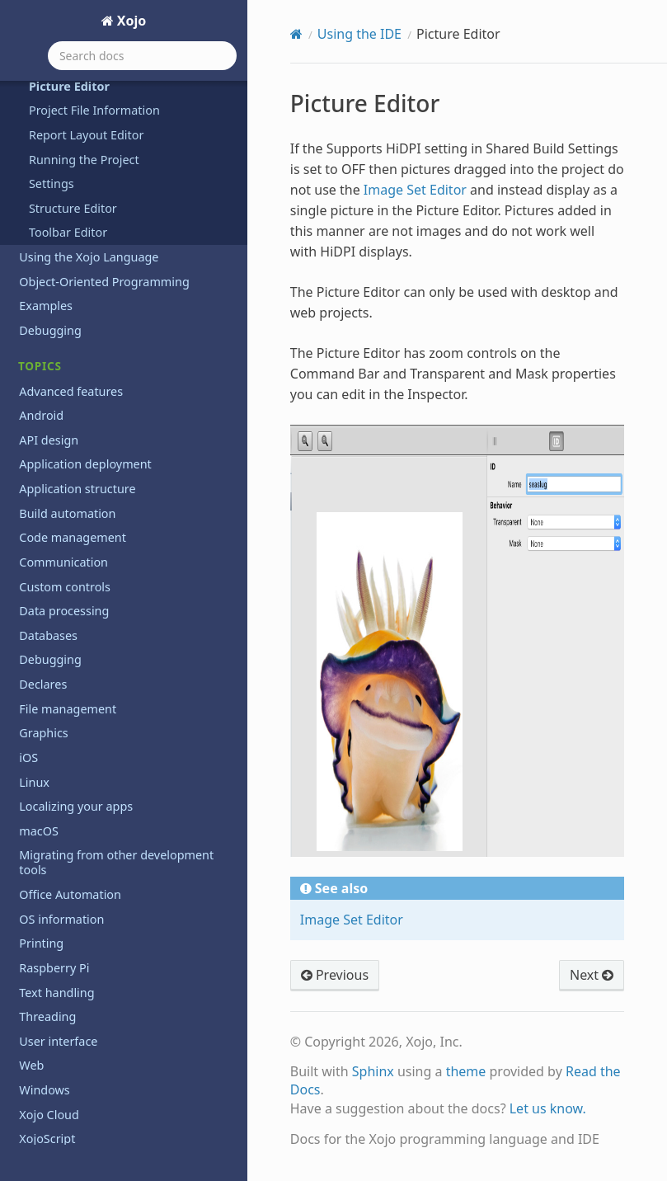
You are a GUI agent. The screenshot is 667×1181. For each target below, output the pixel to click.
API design (48, 440)
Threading (47, 1016)
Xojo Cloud (49, 1114)
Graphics (43, 733)
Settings (51, 183)
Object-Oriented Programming (104, 281)
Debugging (50, 330)
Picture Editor (69, 86)
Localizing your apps (76, 806)
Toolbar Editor (68, 232)
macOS (39, 831)
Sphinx (373, 1071)
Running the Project (84, 159)
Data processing (64, 611)
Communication (63, 562)
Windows (44, 1090)
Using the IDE (359, 34)
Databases (48, 635)
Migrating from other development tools (116, 862)
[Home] (296, 33)
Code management (72, 537)
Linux (34, 782)
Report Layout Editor (86, 135)
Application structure (77, 488)
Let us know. (548, 1108)
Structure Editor (73, 208)
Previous (335, 975)
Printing (41, 943)
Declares (43, 684)
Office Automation (70, 894)
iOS (28, 757)
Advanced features (71, 391)
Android (41, 415)
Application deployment (85, 464)
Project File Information (94, 110)
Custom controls (64, 587)
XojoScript (47, 1138)
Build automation (67, 513)
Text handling (56, 992)
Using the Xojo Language (88, 257)
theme (466, 1071)
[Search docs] (142, 55)
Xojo (130, 21)
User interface (58, 1041)
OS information (61, 919)
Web (31, 1065)
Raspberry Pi (54, 968)
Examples (46, 305)
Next (591, 975)
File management (67, 709)
